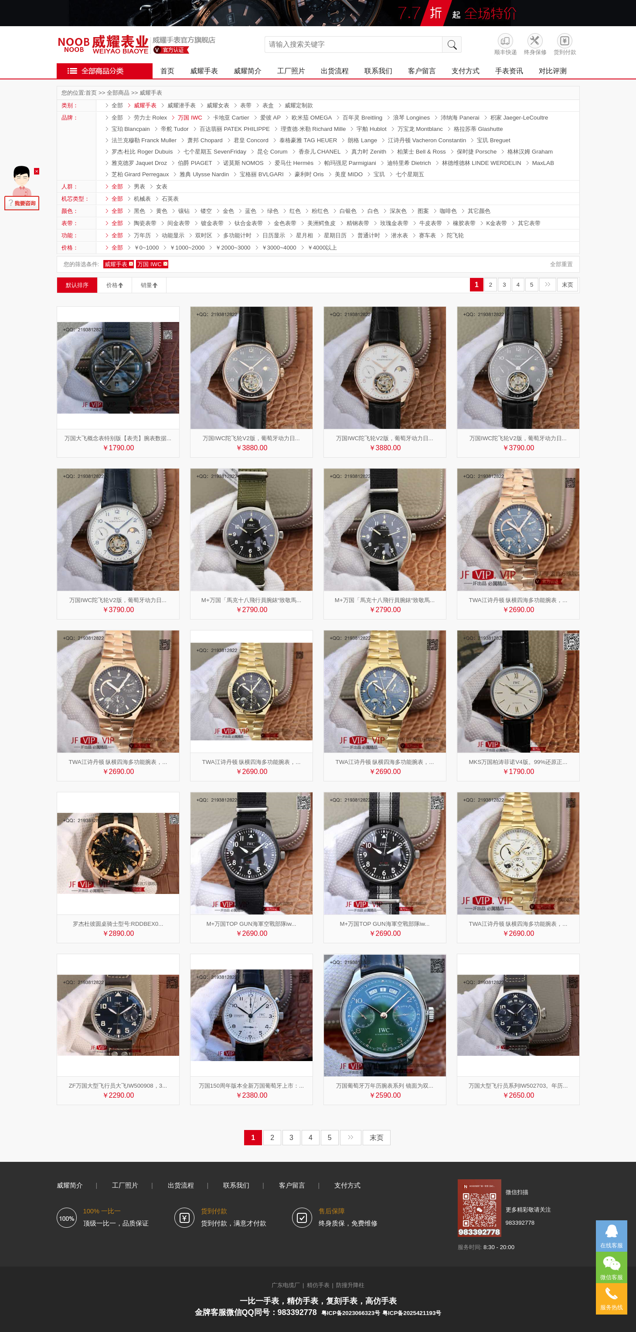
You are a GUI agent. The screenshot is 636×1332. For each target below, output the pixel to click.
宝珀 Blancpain (131, 129)
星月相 (304, 235)
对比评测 (553, 71)
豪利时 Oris (309, 174)
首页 (167, 71)
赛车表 (427, 235)
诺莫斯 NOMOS (243, 163)
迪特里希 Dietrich (409, 163)
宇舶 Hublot (371, 129)
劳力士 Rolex (150, 117)
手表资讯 (509, 71)
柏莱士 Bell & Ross (421, 151)
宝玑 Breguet (493, 140)
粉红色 (320, 211)
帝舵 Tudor (175, 129)
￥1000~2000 (187, 247)
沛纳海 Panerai (460, 117)
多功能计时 (237, 235)
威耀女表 (218, 105)
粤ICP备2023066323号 (350, 1313)
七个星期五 (410, 174)
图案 (423, 211)
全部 (117, 105)
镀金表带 (212, 223)
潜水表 (399, 235)
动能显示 (173, 235)
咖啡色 (448, 211)
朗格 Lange (362, 140)
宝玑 (379, 174)
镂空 (206, 211)
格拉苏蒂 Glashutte (478, 129)
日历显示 (273, 235)
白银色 (348, 211)
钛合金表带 (249, 223)
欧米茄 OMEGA (312, 117)
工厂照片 (291, 71)
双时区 (203, 235)
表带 (246, 105)
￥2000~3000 (232, 247)
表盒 (268, 105)
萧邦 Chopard (205, 140)
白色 (373, 211)
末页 (567, 284)
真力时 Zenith (368, 151)
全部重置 (561, 264)
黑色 (139, 211)
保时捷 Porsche (477, 151)
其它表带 (529, 223)
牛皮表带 (430, 223)
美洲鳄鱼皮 (321, 223)
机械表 (142, 198)
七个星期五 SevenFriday (215, 151)
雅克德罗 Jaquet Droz (139, 163)
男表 (139, 186)
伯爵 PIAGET (195, 163)
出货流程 (335, 71)
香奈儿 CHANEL (320, 151)
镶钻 (184, 211)
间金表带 (178, 223)
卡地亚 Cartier (231, 117)
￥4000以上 (322, 247)
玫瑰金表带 (394, 223)
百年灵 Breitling (362, 117)
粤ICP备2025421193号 (411, 1313)
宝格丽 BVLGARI (261, 174)
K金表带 (496, 223)
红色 (295, 211)
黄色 (161, 211)
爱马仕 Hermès (294, 163)
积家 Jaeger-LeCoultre (519, 117)
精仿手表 (318, 1285)
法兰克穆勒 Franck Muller (144, 140)
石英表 (170, 198)
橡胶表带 (464, 223)
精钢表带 (358, 223)
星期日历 (335, 235)
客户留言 (422, 71)
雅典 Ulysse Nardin (204, 174)
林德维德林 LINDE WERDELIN (481, 163)
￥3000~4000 (279, 247)
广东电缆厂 (286, 1285)
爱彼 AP (270, 117)
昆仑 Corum (272, 151)
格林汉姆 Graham (530, 151)
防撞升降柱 (350, 1285)
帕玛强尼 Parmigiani (350, 163)
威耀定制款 (299, 105)
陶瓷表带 (145, 223)
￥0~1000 (146, 247)
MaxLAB (543, 163)
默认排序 (77, 285)
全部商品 (118, 92)
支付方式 (466, 71)
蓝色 (250, 211)
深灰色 (398, 211)
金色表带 (285, 223)
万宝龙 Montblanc (420, 129)
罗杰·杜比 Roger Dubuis (142, 151)
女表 (161, 186)
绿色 (273, 211)
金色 (228, 211)
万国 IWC (190, 117)
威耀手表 (204, 71)
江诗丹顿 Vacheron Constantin (427, 140)
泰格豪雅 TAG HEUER (308, 140)
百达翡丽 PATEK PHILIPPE (235, 129)
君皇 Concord (251, 140)
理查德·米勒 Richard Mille (313, 129)
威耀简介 (248, 71)
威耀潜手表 (181, 105)
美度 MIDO (349, 174)
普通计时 (368, 235)
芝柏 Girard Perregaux (140, 174)
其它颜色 (479, 211)
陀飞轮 (455, 235)
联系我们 (378, 71)
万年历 (142, 235)
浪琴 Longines (411, 117)
